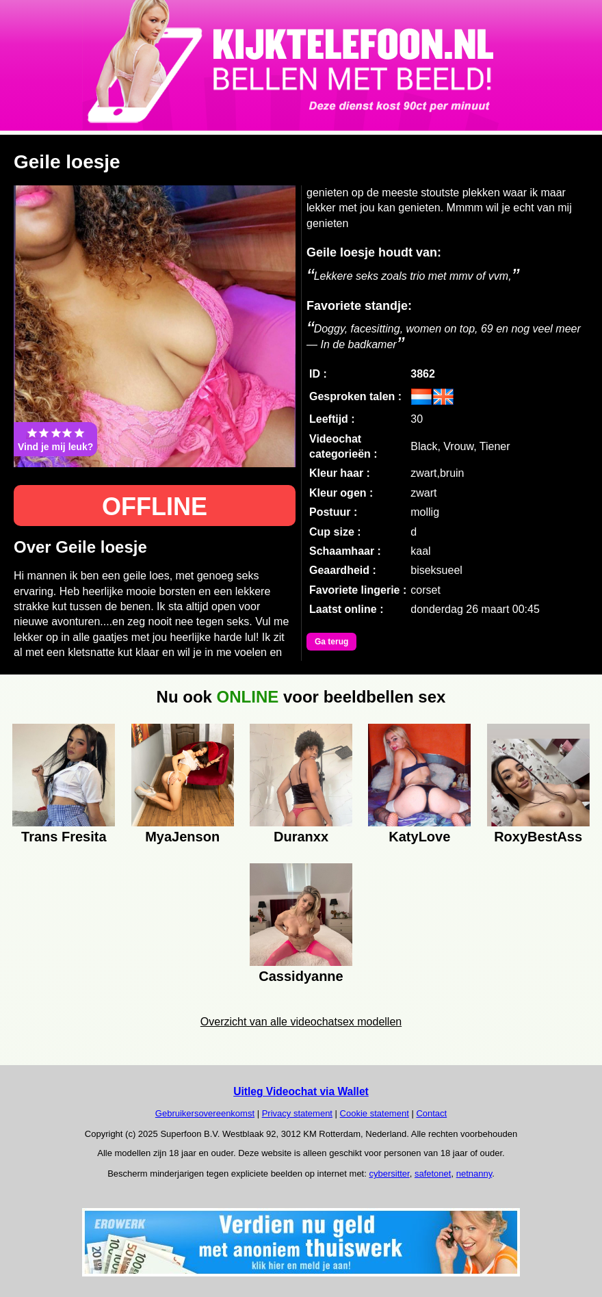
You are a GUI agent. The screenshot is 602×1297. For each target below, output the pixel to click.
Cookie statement (374, 1113)
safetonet (433, 1173)
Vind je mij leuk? (55, 439)
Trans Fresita (64, 836)
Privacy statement (297, 1113)
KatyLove (419, 836)
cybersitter (389, 1173)
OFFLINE (154, 507)
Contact (431, 1113)
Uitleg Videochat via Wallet (301, 1091)
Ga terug (331, 641)
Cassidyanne (301, 976)
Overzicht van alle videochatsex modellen (301, 1021)
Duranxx (301, 836)
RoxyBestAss (538, 836)
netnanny (474, 1173)
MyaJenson (182, 836)
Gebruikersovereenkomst (204, 1113)
